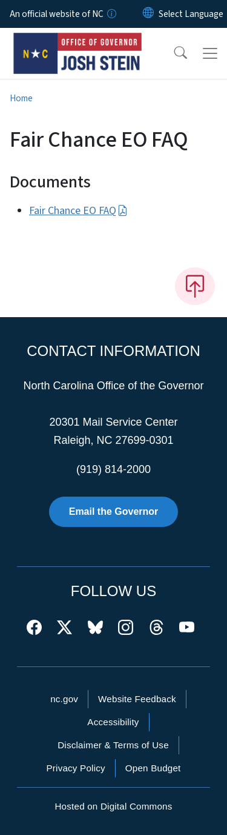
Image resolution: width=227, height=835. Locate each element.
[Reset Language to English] (148, 14)
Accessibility (113, 722)
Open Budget (153, 768)
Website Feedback (137, 699)
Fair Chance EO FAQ (78, 210)
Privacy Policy (75, 768)
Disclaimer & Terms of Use (113, 745)
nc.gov (64, 699)
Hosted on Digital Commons (113, 806)
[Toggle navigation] (210, 53)
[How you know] (110, 14)
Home (21, 98)
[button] (172, 53)
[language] (191, 14)
